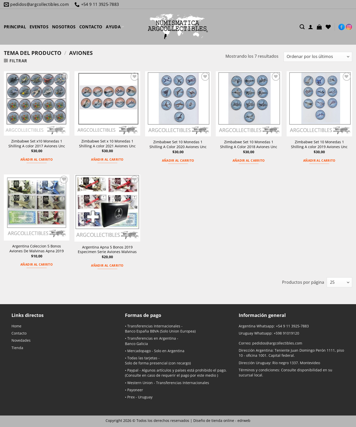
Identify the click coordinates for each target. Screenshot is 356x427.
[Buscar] (302, 26)
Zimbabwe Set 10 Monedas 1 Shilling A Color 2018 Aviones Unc (248, 144)
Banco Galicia (136, 343)
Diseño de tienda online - (221, 420)
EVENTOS (39, 27)
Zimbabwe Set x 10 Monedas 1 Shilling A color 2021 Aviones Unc (107, 143)
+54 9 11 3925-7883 (292, 326)
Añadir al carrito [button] (36, 159)
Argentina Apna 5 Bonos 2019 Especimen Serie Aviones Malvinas (107, 249)
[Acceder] (310, 26)
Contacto (19, 333)
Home (16, 326)
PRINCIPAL (15, 27)
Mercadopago (139, 350)
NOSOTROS (64, 27)
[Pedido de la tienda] (318, 57)
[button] (319, 26)
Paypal (132, 370)
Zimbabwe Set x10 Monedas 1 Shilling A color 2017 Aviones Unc (36, 143)
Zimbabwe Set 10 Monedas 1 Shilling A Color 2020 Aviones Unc (178, 144)
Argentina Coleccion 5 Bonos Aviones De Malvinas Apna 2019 (36, 248)
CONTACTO (91, 27)
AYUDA (115, 27)
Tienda (17, 347)
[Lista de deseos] (328, 26)
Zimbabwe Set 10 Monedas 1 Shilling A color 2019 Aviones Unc (319, 144)
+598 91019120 (286, 333)
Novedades (21, 340)
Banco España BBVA (142, 331)
